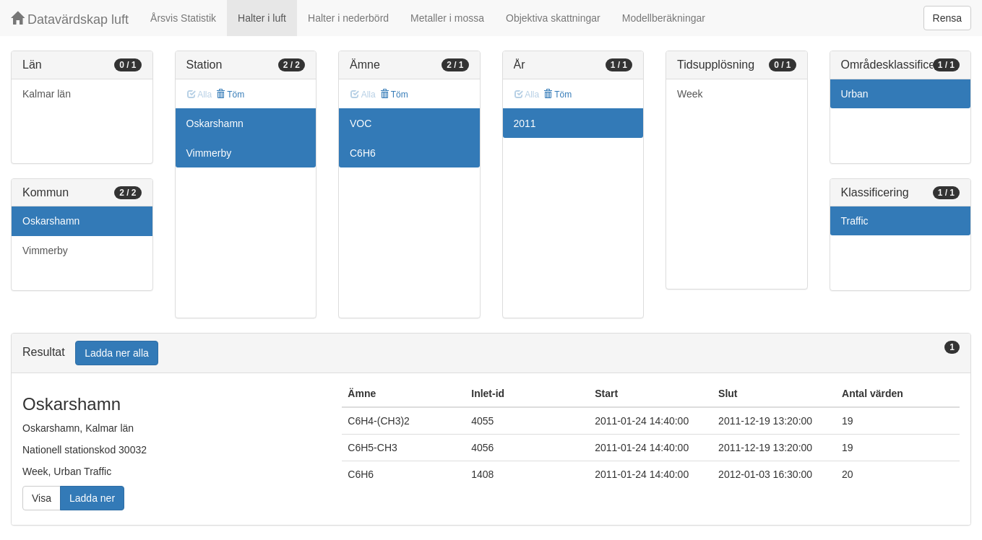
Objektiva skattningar (553, 18)
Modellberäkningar (663, 18)
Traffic (855, 221)
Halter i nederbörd (348, 18)
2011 (525, 123)
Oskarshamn (50, 221)
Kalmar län (46, 94)
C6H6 (363, 153)
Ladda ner (92, 498)
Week (690, 94)
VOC (360, 123)
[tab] (491, 353)
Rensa (947, 18)
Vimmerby (45, 250)
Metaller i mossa (447, 18)
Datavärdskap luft (70, 19)
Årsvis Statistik (183, 18)
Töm (230, 95)
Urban (855, 94)
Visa (41, 498)
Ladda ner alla (117, 353)
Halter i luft (262, 18)
